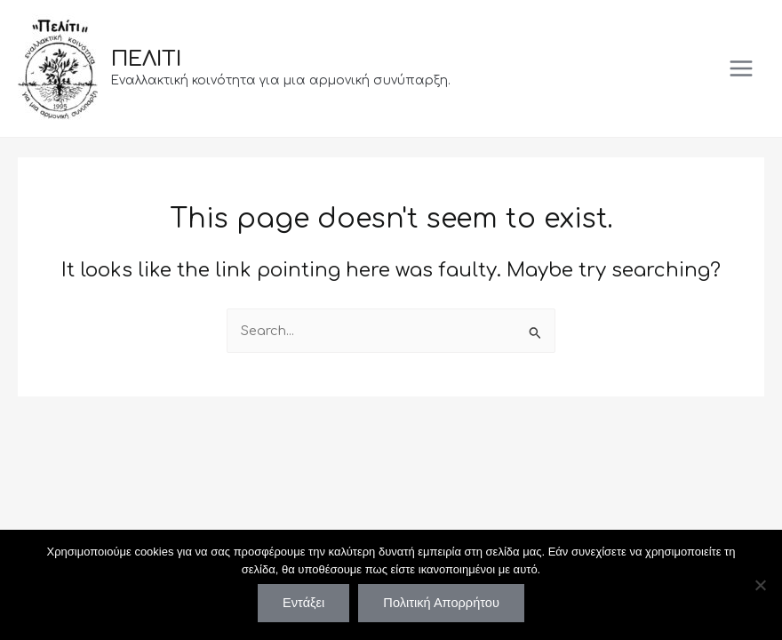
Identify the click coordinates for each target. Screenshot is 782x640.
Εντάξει (303, 603)
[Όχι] (760, 585)
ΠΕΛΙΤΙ (146, 59)
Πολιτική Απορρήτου (441, 603)
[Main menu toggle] (741, 68)
